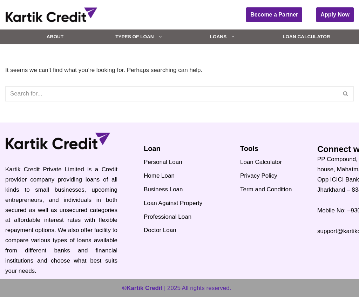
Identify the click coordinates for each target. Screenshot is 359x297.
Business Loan (163, 189)
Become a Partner (274, 15)
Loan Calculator (306, 36)
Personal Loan (163, 162)
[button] (160, 36)
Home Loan (159, 175)
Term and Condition (266, 189)
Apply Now (335, 15)
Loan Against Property (173, 203)
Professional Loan (167, 216)
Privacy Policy (258, 175)
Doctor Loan (160, 230)
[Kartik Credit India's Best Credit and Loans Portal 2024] (51, 14)
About (55, 36)
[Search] (171, 93)
